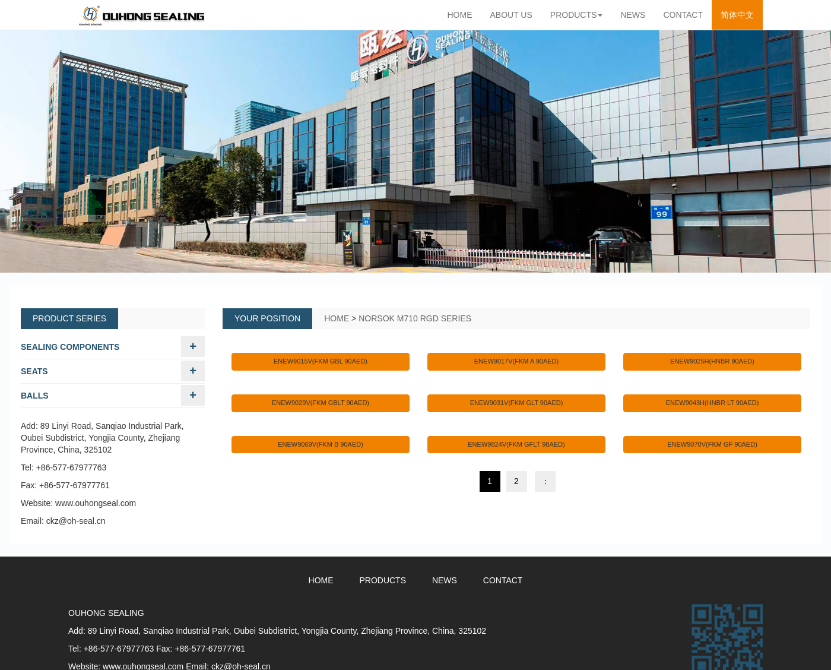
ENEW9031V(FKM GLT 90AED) (516, 402)
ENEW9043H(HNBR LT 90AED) (712, 402)
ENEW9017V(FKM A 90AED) (516, 361)
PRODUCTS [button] (576, 15)
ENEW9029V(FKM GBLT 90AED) (320, 402)
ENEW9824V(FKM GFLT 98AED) (516, 444)
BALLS (35, 395)
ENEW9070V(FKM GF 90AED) (712, 444)
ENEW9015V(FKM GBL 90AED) (320, 361)
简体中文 (742, 14)
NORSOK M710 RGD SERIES (415, 318)
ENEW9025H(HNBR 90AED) (712, 361)
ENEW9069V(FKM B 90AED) (320, 444)
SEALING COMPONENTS (70, 347)
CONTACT (683, 15)
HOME (460, 15)
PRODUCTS (382, 580)
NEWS (632, 15)
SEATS (34, 371)
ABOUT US (511, 15)
